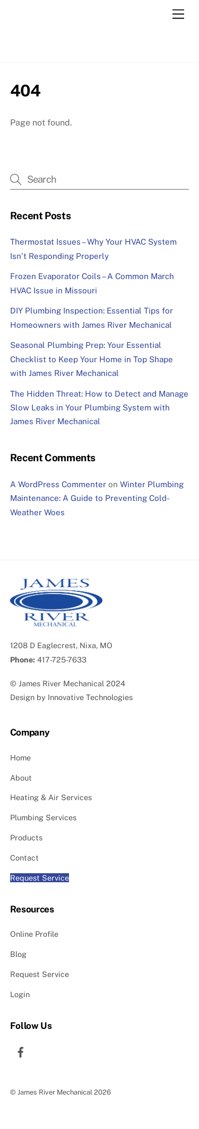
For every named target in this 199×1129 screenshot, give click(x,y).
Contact (24, 857)
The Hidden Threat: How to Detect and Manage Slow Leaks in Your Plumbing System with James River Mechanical (99, 407)
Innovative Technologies (90, 697)
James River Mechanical (61, 683)
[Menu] (178, 14)
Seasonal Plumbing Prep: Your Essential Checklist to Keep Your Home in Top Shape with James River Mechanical (91, 359)
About (21, 777)
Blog (18, 953)
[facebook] (20, 1050)
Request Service (39, 877)
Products (26, 837)
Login (20, 994)
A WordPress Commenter (58, 484)
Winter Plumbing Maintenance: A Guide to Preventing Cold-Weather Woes (97, 498)
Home (20, 757)
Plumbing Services (43, 817)
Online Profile (34, 933)
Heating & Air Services (51, 797)
